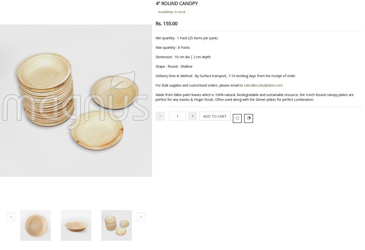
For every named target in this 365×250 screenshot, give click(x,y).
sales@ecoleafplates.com (263, 85)
